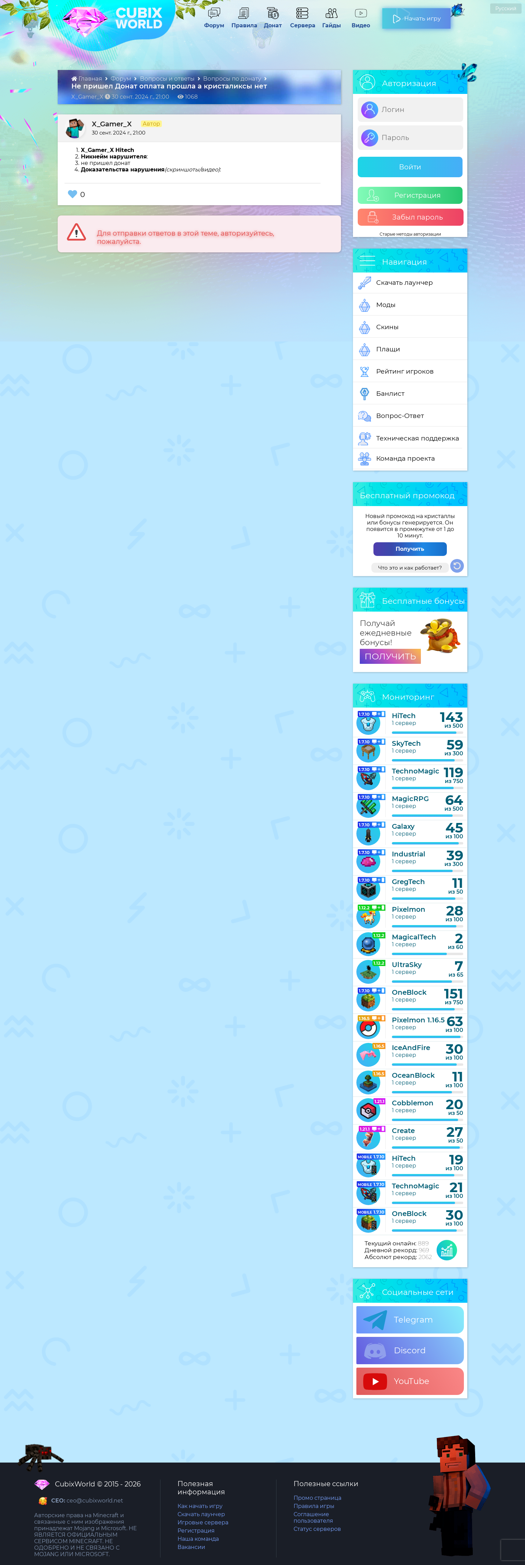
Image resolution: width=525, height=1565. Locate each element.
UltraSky (407, 965)
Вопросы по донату (232, 78)
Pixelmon (408, 909)
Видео (358, 22)
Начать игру (417, 15)
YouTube (396, 1382)
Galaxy (403, 826)
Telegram (398, 1320)
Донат (270, 22)
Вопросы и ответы (168, 78)
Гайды (329, 22)
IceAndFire (411, 1048)
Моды (377, 305)
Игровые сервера (203, 1522)
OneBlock (409, 992)
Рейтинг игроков (396, 371)
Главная (87, 78)
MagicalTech (414, 937)
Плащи (379, 349)
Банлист (381, 394)
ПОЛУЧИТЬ (390, 656)
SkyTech (406, 743)
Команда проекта (396, 458)
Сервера (301, 22)
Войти (410, 167)
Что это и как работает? (410, 567)
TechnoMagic (415, 771)
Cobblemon (413, 1103)
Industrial (408, 854)
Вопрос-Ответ (391, 416)
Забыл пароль (405, 217)
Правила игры (314, 1506)
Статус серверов (317, 1529)
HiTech (404, 716)
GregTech (408, 882)
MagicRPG (410, 799)
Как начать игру (200, 1506)
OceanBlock (413, 1075)
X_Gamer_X (112, 124)
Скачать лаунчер (395, 283)
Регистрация (404, 195)
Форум (211, 22)
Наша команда (198, 1539)
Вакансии (191, 1547)
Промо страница (317, 1498)
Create (403, 1131)
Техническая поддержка (408, 438)
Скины (378, 327)
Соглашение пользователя (313, 1517)
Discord (394, 1351)
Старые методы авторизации (410, 234)
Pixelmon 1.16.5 (418, 1020)
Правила (243, 22)
